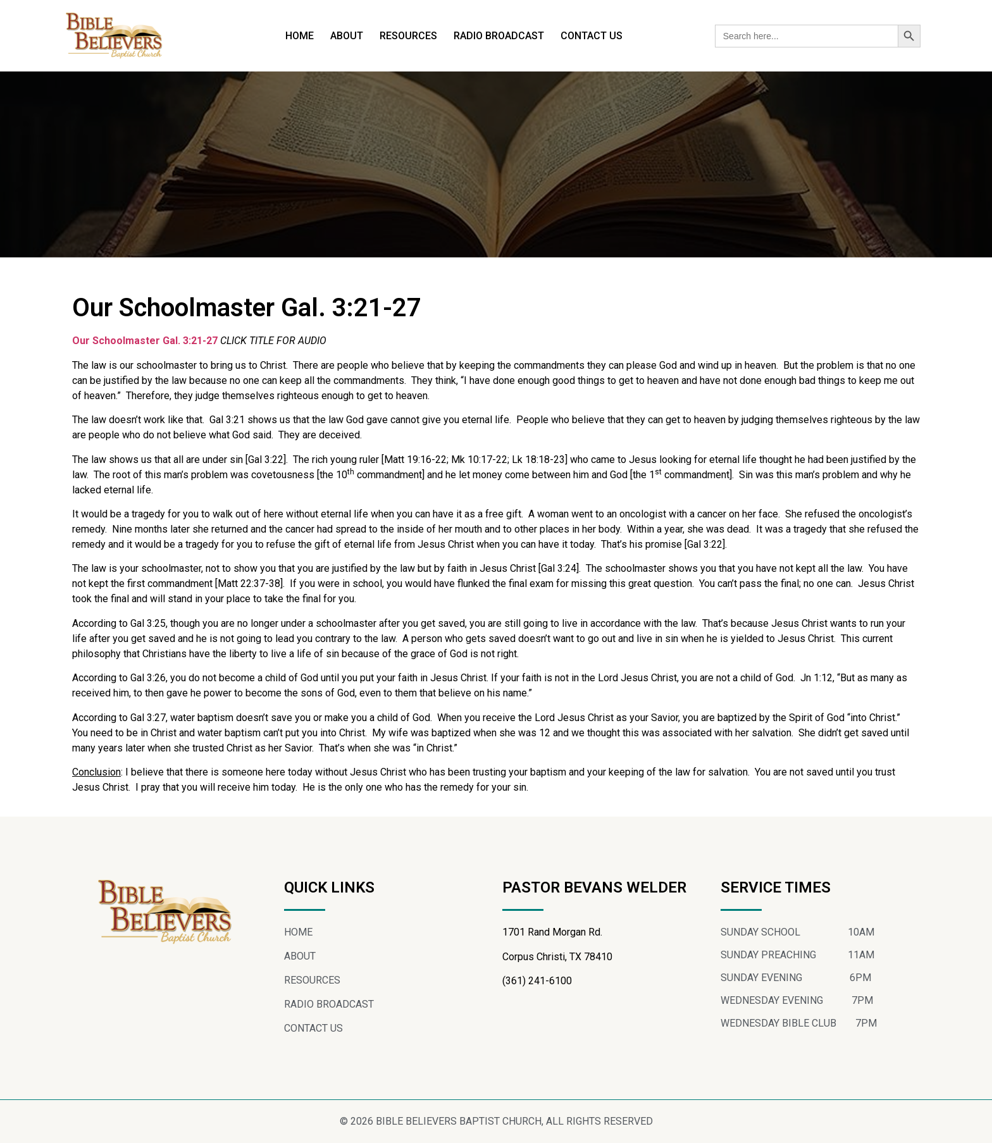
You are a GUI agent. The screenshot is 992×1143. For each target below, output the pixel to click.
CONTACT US (592, 36)
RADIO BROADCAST (499, 36)
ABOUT (346, 36)
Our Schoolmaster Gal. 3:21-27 (145, 341)
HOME (299, 36)
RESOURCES (408, 36)
